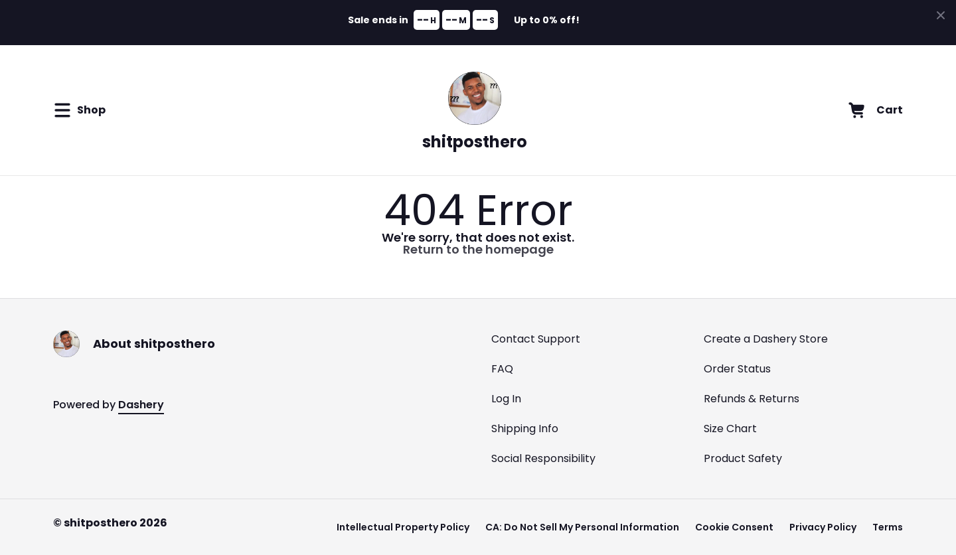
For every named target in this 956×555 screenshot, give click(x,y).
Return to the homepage (478, 249)
